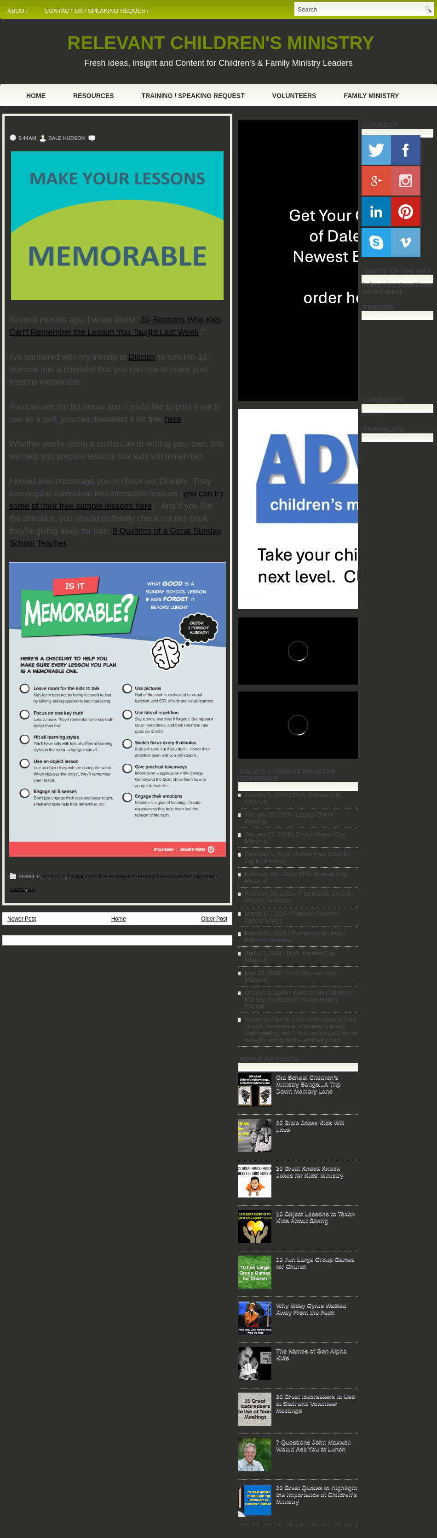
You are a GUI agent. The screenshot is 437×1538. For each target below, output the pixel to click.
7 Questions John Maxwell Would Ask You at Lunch (313, 1445)
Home (36, 95)
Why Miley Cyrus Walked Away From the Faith (311, 1308)
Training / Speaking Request (193, 95)
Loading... (375, 413)
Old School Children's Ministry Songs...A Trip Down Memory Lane (308, 1083)
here (173, 419)
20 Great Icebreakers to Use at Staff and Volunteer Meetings (315, 1403)
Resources (93, 95)
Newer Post (21, 919)
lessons (146, 876)
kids (132, 876)
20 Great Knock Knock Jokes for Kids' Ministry (309, 1171)
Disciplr (142, 357)
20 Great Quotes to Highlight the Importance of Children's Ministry (316, 1494)
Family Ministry (371, 95)
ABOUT (17, 10)
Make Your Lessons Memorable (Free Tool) (111, 125)
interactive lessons (105, 876)
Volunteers (294, 95)
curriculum (54, 876)
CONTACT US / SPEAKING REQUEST (97, 10)
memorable (169, 876)
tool (31, 889)
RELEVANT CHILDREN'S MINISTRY (220, 43)
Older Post (214, 919)
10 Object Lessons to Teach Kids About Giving (315, 1217)
